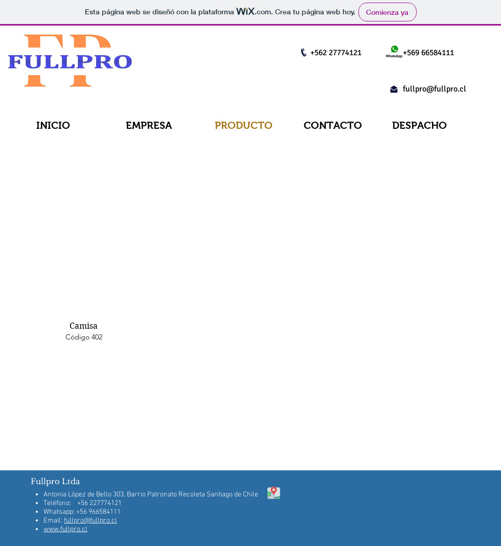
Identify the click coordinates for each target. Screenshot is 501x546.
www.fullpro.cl (65, 529)
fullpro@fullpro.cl (434, 89)
